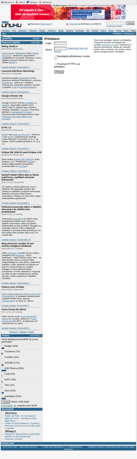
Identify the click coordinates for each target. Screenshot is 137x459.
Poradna (6, 31)
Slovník (95, 31)
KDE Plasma (9, 368)
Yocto (14, 87)
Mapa (133, 31)
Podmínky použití (113, 447)
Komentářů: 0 (23, 67)
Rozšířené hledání (114, 26)
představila (24, 78)
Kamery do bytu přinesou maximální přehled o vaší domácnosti (22, 435)
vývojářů (24, 110)
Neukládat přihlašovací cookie (72, 56)
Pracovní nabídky (11, 42)
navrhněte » (35, 335)
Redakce (92, 447)
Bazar (111, 31)
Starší (31, 332)
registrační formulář (109, 45)
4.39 (11, 161)
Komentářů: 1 (23, 305)
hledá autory (45, 24)
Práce (126, 31)
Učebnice (52, 31)
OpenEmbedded (27, 87)
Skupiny (69, 31)
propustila (17, 219)
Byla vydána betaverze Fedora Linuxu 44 (21, 294)
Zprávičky (7, 38)
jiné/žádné (8, 396)
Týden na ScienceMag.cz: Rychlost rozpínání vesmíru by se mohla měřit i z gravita (22, 425)
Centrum (13, 332)
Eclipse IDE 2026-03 (23, 159)
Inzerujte (73, 24)
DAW (12, 62)
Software (33, 31)
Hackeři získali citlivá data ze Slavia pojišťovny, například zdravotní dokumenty (20, 177)
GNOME (7, 363)
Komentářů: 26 (24, 239)
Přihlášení (118, 33)
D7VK (5, 134)
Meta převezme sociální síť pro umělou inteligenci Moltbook (18, 244)
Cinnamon (8, 351)
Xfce (5, 390)
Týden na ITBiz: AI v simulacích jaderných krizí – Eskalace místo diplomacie (20, 418)
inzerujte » (36, 42)
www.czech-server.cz (28, 447)
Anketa (5, 335)
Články (42, 31)
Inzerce (101, 447)
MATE (6, 379)
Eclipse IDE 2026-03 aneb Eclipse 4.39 (21, 152)
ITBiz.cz (20, 2)
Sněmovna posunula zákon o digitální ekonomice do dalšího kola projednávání (21, 209)
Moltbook (20, 255)
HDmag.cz (31, 2)
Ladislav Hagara (9, 67)
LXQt (6, 374)
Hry (87, 31)
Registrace (129, 33)
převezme (11, 253)
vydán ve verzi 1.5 (20, 134)
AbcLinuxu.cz (7, 2)
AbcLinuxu (10, 413)
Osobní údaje (128, 447)
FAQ (14, 31)
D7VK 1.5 (6, 127)
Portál (118, 31)
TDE (5, 385)
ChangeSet (8, 296)
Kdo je (103, 31)
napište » (37, 38)
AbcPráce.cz (45, 2)
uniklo (32, 187)
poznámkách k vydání (21, 112)
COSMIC (8, 357)
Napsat (23, 332)
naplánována (8, 301)
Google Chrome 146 (12, 96)
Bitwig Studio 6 (10, 46)
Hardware (22, 31)
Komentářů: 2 (23, 171)
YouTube (22, 166)
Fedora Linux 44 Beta (13, 287)
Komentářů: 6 (23, 328)
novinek (31, 161)
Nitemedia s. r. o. (61, 447)
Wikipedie (20, 53)
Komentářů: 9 (23, 203)
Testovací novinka (13, 439)
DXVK (11, 137)
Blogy (61, 31)
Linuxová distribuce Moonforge (18, 71)
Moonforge (7, 82)
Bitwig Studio (8, 53)
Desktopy (79, 31)
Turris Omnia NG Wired (14, 309)
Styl (4, 33)
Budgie (7, 346)
